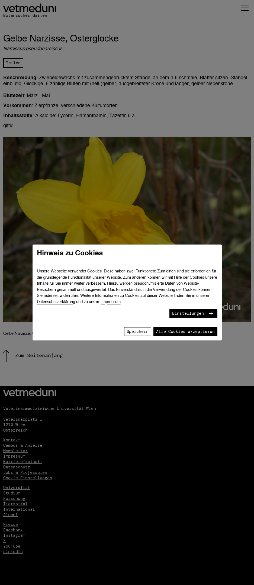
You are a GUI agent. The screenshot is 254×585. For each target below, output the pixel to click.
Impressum (111, 301)
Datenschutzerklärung (56, 301)
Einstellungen (188, 313)
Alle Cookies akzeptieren (185, 331)
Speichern (138, 331)
